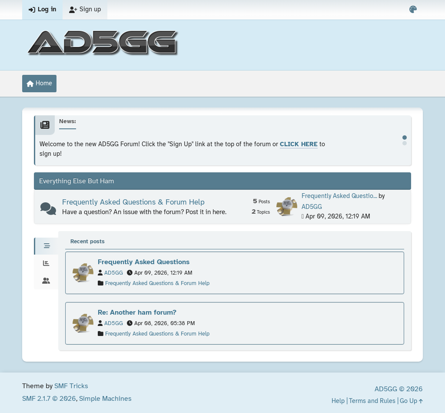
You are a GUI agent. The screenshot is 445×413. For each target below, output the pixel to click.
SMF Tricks (71, 386)
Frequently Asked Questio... (339, 196)
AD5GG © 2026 (399, 389)
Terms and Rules (372, 401)
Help (338, 401)
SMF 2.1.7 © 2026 (49, 399)
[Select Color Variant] (413, 10)
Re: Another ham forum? (137, 312)
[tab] (46, 246)
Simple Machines (105, 399)
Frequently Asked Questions (143, 262)
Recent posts (87, 242)
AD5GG (312, 207)
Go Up (411, 401)
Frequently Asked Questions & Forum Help (133, 202)
